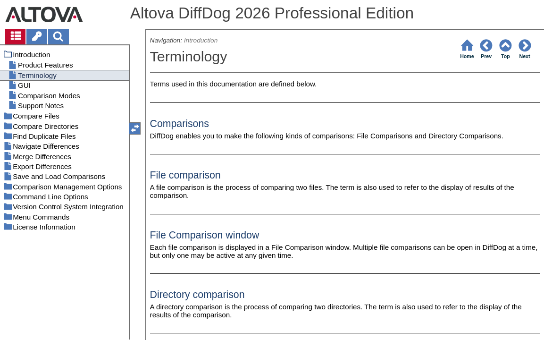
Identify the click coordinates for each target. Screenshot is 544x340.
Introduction (201, 40)
